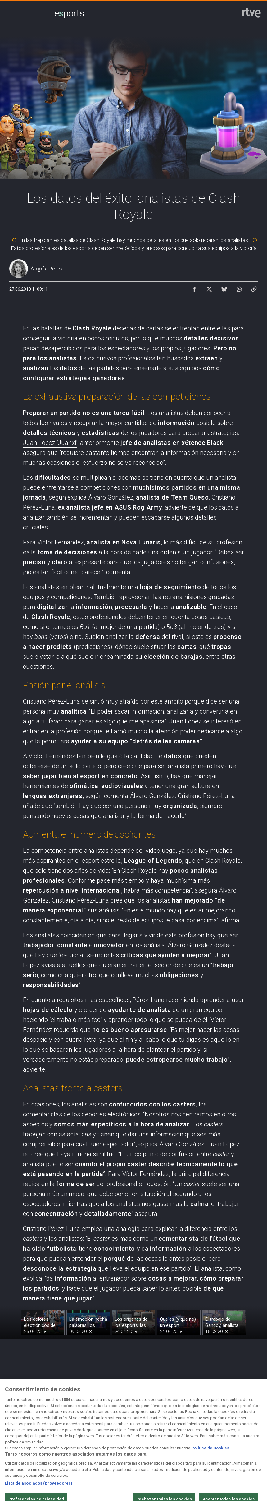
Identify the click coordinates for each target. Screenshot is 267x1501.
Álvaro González (110, 497)
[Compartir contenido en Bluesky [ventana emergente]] (224, 287)
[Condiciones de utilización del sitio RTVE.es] (18, 1441)
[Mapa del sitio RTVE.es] (210, 1441)
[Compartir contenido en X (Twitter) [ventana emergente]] (209, 287)
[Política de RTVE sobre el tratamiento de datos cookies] (95, 1441)
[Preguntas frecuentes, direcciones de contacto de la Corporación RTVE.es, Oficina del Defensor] (248, 1441)
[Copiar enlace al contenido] (254, 287)
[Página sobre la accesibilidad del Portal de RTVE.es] (172, 1441)
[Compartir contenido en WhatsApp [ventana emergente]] (239, 287)
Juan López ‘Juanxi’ (50, 442)
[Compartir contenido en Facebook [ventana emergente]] (194, 287)
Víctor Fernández (60, 542)
